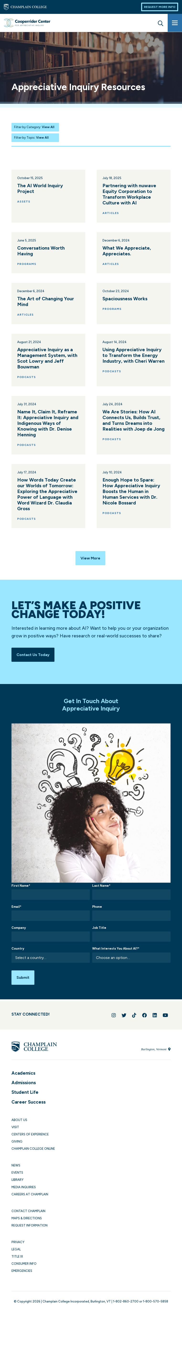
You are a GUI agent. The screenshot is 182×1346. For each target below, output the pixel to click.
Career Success (28, 1108)
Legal (16, 1256)
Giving (16, 1148)
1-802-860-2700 (126, 1308)
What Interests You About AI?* (115, 953)
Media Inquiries (23, 1193)
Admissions (23, 1089)
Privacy (17, 1249)
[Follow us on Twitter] (124, 1022)
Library (17, 1186)
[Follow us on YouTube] (165, 1022)
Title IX (17, 1263)
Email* (16, 911)
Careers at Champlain (29, 1201)
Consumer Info (24, 1270)
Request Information (29, 1232)
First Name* (20, 890)
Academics (23, 1079)
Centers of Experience (30, 1141)
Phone (97, 911)
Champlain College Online (33, 1155)
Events (17, 1179)
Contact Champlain (28, 1218)
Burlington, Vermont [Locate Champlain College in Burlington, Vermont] (156, 1055)
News (15, 1172)
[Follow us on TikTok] (134, 1022)
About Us (19, 1126)
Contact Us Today (35, 658)
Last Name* (101, 890)
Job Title (99, 932)
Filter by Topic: (31, 137)
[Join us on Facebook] (144, 1022)
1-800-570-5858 (155, 1308)
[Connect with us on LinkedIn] (155, 1022)
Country (17, 953)
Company (18, 932)
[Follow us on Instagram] (114, 1022)
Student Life (24, 1099)
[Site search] (160, 22)
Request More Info (159, 7)
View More (90, 568)
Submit (24, 983)
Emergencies (21, 1277)
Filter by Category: (34, 127)
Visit (15, 1134)
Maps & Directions (26, 1225)
